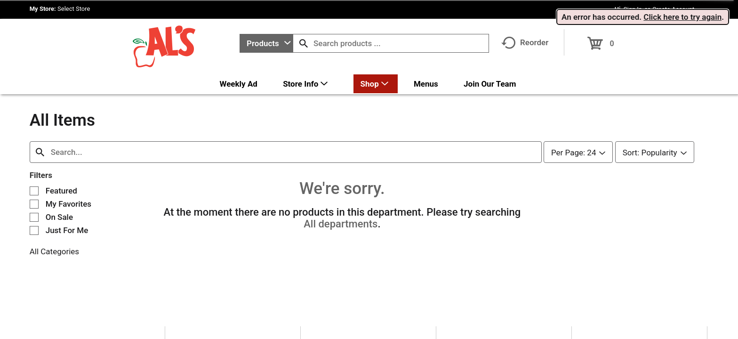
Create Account (673, 9)
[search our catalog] (303, 43)
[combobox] (266, 43)
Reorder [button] (524, 42)
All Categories (54, 244)
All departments (340, 217)
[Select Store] (74, 8)
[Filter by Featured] (34, 183)
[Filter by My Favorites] (34, 197)
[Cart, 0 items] (600, 40)
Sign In (633, 9)
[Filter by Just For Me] (34, 223)
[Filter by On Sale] (34, 210)
